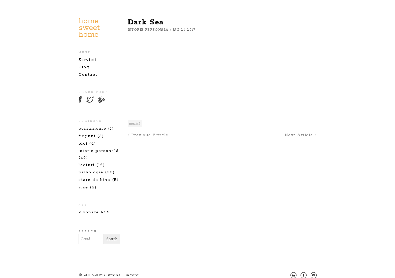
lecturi (86, 165)
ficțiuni (87, 136)
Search (88, 231)
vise (83, 187)
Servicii (87, 59)
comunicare (92, 128)
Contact (88, 74)
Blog (84, 67)
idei (83, 143)
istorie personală (99, 150)
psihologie (91, 172)
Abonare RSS (94, 212)
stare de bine (94, 179)
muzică (135, 123)
